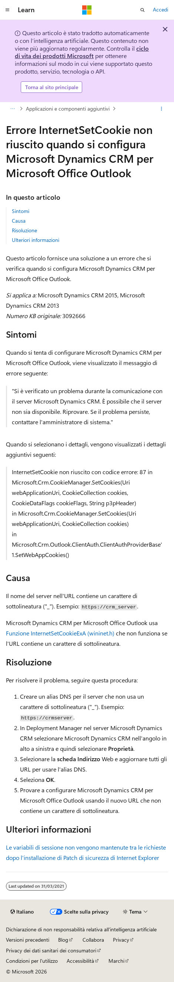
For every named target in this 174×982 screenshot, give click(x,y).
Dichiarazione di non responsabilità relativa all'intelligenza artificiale (81, 929)
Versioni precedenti (27, 939)
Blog (63, 939)
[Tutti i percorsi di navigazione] (12, 109)
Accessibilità (80, 960)
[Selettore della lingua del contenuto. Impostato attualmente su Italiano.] (22, 912)
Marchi (116, 960)
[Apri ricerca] (142, 10)
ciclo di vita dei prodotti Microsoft (82, 52)
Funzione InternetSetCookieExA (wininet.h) (60, 633)
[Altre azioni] (161, 109)
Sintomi (20, 211)
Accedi (160, 9)
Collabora (93, 939)
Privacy (121, 939)
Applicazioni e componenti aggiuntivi (68, 108)
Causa (19, 220)
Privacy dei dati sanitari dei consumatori (51, 950)
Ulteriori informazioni (35, 239)
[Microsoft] (87, 10)
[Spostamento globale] (7, 10)
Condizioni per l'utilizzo (32, 960)
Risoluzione (24, 230)
